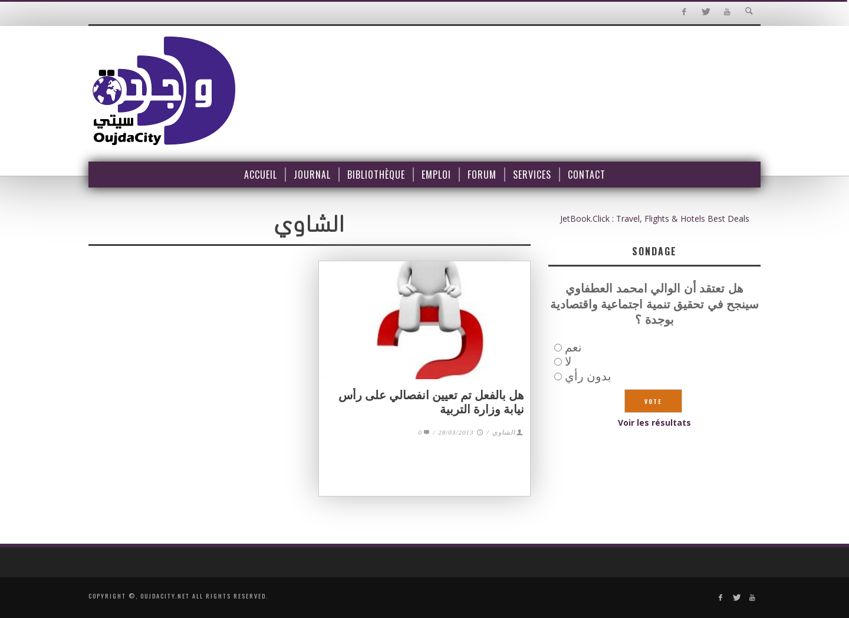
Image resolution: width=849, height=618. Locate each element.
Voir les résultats (654, 422)
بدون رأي (588, 376)
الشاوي (503, 432)
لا (568, 361)
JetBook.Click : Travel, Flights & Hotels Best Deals (654, 218)
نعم (573, 347)
